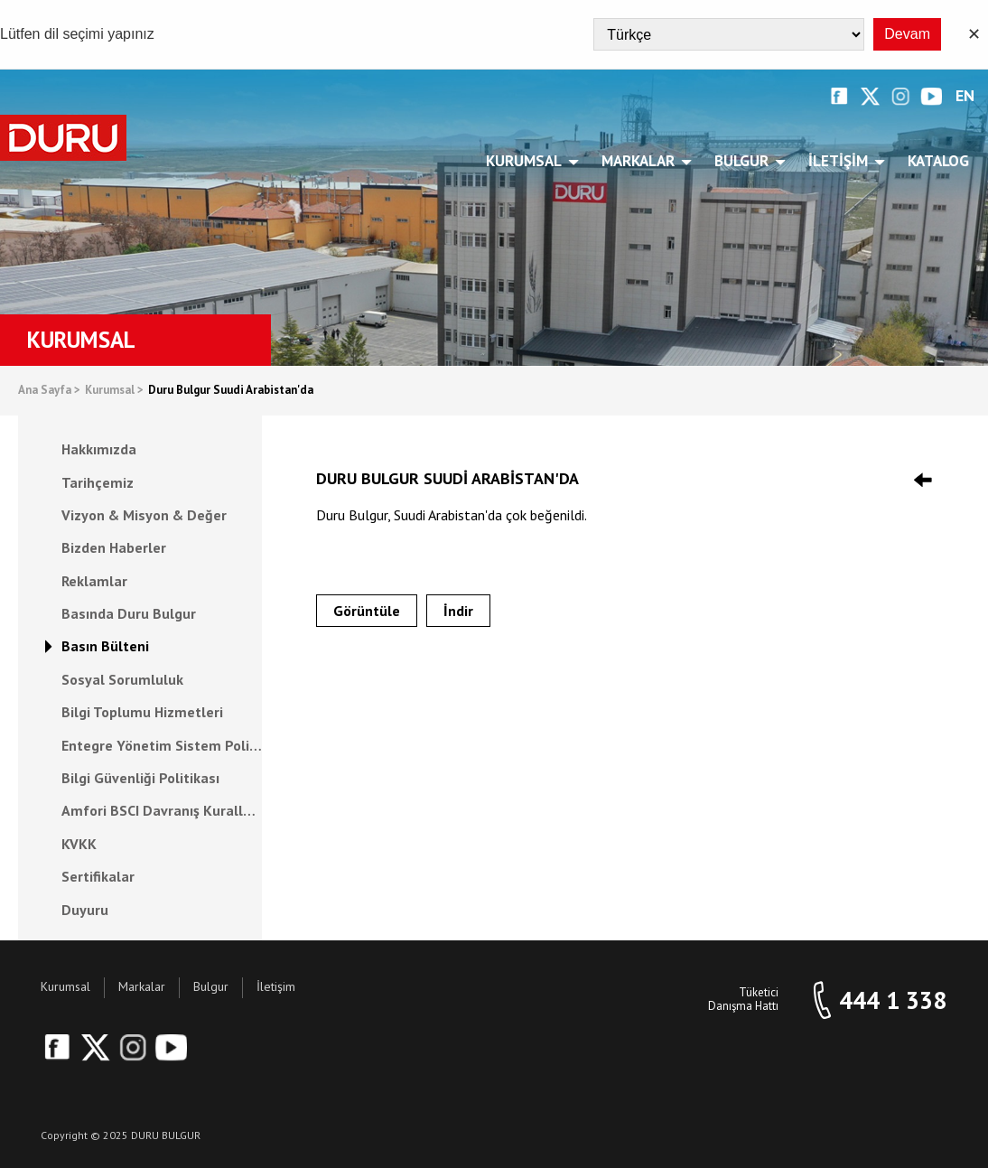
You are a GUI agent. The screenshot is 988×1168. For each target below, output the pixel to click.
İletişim (841, 161)
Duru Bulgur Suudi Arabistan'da (230, 390)
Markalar (641, 161)
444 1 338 (892, 1000)
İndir (458, 611)
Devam (907, 34)
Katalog (938, 161)
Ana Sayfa (49, 390)
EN (964, 96)
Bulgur (744, 161)
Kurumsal (527, 161)
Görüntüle (366, 611)
